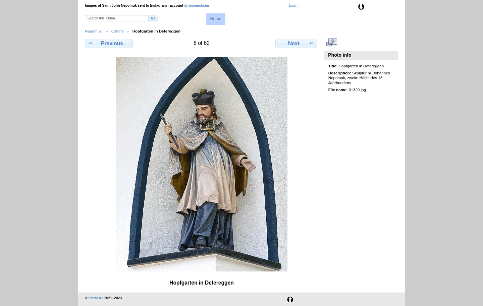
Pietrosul (96, 298)
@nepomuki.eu (196, 5)
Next (296, 43)
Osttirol (117, 31)
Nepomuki (94, 31)
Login (293, 5)
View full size (332, 42)
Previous (108, 43)
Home (215, 18)
